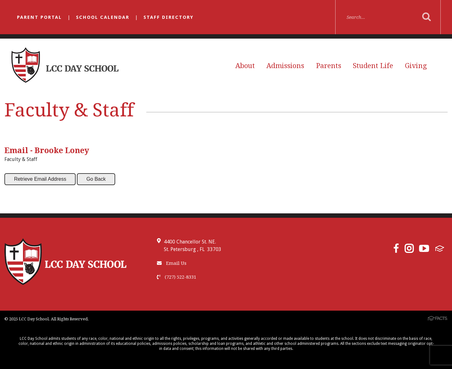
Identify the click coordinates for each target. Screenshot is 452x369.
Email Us (171, 263)
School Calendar (102, 17)
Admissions (285, 66)
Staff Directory (168, 17)
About (245, 66)
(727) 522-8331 (176, 277)
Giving (416, 66)
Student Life (373, 66)
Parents (328, 66)
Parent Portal (39, 17)
